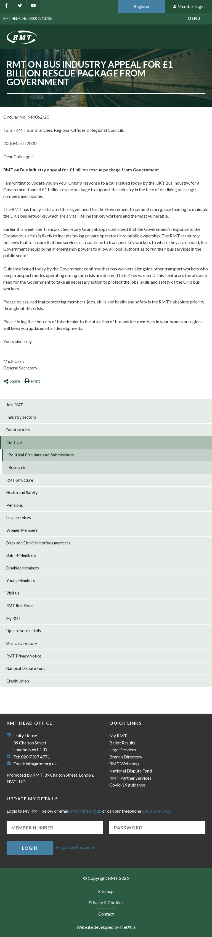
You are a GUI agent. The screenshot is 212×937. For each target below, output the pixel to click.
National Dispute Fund (26, 668)
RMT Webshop (124, 763)
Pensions (14, 505)
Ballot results (18, 430)
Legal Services (122, 749)
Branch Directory (21, 643)
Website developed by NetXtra (106, 927)
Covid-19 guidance (127, 784)
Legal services (18, 517)
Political (14, 442)
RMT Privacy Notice (23, 656)
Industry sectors (21, 417)
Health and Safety (22, 492)
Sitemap (106, 891)
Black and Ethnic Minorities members (38, 543)
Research (17, 467)
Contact (106, 913)
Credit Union (17, 681)
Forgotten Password (75, 847)
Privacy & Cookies (106, 902)
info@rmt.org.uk (41, 763)
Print (32, 380)
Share (11, 380)
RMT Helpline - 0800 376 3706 (27, 18)
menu (194, 18)
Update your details (23, 630)
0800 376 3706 (156, 810)
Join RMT (14, 404)
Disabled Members (22, 568)
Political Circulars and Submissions (41, 455)
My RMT (13, 618)
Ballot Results (122, 742)
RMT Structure (19, 480)
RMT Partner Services (130, 777)
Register (142, 6)
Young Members (20, 580)
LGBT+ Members (21, 555)
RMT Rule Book (20, 605)
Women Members (22, 530)
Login (30, 848)
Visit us (12, 593)
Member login (189, 6)
